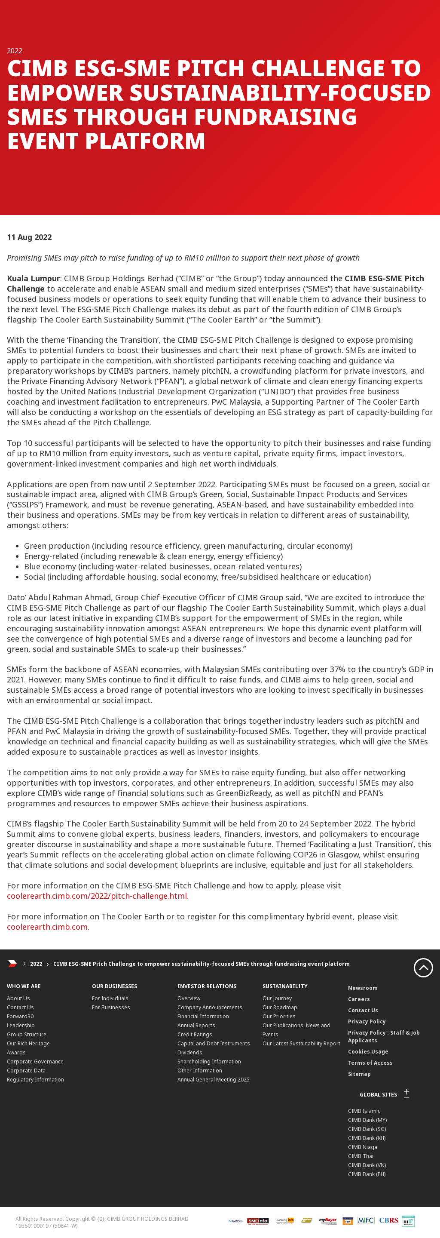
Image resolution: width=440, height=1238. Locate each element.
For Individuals (110, 998)
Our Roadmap (280, 1007)
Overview (188, 998)
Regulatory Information (35, 1079)
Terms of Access (370, 1062)
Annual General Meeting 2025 (213, 1079)
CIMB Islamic (364, 1111)
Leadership (21, 1025)
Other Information (199, 1070)
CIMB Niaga (362, 1147)
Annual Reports (196, 1025)
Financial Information (203, 1016)
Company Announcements (209, 1007)
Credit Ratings (194, 1034)
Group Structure (26, 1034)
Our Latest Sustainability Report (301, 1043)
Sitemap (359, 1074)
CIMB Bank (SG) (367, 1129)
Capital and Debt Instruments (213, 1043)
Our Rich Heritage (28, 1043)
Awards (16, 1052)
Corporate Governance (35, 1061)
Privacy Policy (367, 1021)
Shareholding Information (209, 1061)
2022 (36, 964)
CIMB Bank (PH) (366, 1174)
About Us (18, 998)
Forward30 (20, 1016)
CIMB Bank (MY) (367, 1120)
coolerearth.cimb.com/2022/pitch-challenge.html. (98, 896)
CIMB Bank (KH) (366, 1138)
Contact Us (20, 1007)
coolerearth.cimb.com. (49, 927)
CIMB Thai (360, 1156)
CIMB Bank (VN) (367, 1165)
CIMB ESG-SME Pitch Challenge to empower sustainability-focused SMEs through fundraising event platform (201, 964)
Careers (359, 999)
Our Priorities (279, 1016)
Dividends (189, 1052)
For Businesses (111, 1007)
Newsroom (363, 988)
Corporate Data (26, 1070)
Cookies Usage (368, 1051)
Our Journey (277, 998)
